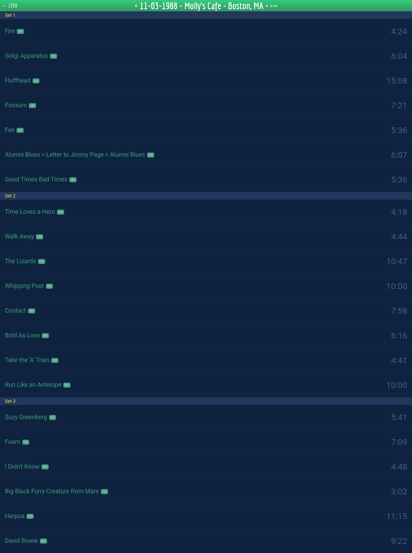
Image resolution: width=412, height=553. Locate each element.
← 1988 (10, 5)
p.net (273, 6)
